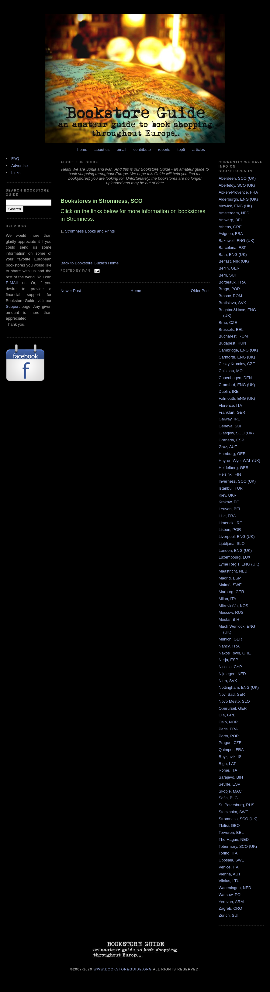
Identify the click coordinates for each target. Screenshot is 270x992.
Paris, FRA (228, 729)
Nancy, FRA (229, 646)
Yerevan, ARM (231, 901)
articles (198, 149)
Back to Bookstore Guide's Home (90, 263)
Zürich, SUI (228, 915)
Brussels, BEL (231, 329)
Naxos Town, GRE (235, 653)
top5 (181, 149)
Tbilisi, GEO (229, 825)
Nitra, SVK (228, 680)
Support (13, 306)
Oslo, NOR (228, 722)
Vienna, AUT (230, 874)
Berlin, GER (229, 268)
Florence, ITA (230, 405)
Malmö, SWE (230, 585)
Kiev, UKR (228, 495)
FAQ (15, 158)
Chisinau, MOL (232, 371)
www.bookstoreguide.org (123, 969)
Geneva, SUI (230, 426)
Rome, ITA (228, 770)
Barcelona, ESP (233, 247)
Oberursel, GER (233, 708)
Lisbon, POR (230, 529)
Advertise (19, 165)
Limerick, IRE (230, 523)
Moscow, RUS (231, 612)
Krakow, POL (230, 502)
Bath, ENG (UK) (233, 254)
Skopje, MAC (230, 791)
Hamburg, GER (232, 453)
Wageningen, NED (235, 887)
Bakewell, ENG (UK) (236, 240)
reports (164, 149)
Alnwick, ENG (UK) (235, 206)
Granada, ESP (231, 440)
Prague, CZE (230, 742)
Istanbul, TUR (231, 488)
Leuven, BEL (230, 509)
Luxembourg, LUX (235, 557)
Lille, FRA (227, 516)
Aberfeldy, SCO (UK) (237, 185)
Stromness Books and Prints (90, 231)
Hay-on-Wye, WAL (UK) (239, 460)
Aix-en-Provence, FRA (238, 192)
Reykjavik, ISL (231, 756)
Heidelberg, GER (233, 467)
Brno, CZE (228, 322)
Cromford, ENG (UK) (237, 384)
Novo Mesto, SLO (234, 701)
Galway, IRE (229, 419)
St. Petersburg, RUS (236, 805)
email (121, 149)
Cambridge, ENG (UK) (238, 350)
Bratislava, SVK (232, 303)
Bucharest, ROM (233, 336)
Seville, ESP (230, 784)
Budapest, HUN (232, 343)
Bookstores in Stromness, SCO (102, 201)
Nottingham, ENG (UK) (239, 687)
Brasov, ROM (230, 296)
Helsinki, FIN (230, 474)
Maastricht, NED (233, 571)
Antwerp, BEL (231, 220)
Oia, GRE (227, 715)
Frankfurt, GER (232, 412)
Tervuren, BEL (231, 832)
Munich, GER (230, 639)
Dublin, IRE (229, 391)
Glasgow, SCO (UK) (236, 433)
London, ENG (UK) (235, 550)
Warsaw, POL (231, 894)
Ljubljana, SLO (231, 543)
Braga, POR (229, 289)
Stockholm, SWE (233, 812)
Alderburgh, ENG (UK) (238, 199)
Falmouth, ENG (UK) (237, 398)
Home (136, 290)
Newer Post (71, 290)
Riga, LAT (227, 763)
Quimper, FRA (231, 749)
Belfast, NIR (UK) (234, 261)
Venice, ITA (229, 867)
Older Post (200, 290)
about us (102, 149)
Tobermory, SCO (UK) (238, 846)
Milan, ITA (227, 598)
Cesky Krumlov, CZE (237, 364)
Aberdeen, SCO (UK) (237, 178)
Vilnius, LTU (229, 880)
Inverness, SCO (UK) (237, 481)
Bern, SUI (227, 275)
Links (15, 172)
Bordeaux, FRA (232, 282)
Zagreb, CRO (230, 908)
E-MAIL (12, 282)
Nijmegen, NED (232, 673)
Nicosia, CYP (230, 666)
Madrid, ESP (230, 578)
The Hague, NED (234, 839)
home (82, 149)
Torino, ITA (228, 853)
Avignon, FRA (231, 233)
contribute (142, 149)
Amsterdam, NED (234, 213)
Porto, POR (229, 736)
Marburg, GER (231, 591)
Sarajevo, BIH (231, 777)
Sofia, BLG (228, 798)
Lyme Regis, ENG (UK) (239, 564)
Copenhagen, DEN (235, 377)
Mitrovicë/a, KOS (233, 605)
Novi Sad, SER (232, 694)
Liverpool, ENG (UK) (236, 536)
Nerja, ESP (228, 659)
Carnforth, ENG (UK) (237, 357)
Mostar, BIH (229, 619)
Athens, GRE (230, 227)
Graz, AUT (228, 446)
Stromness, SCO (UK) (238, 819)
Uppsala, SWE (231, 860)
